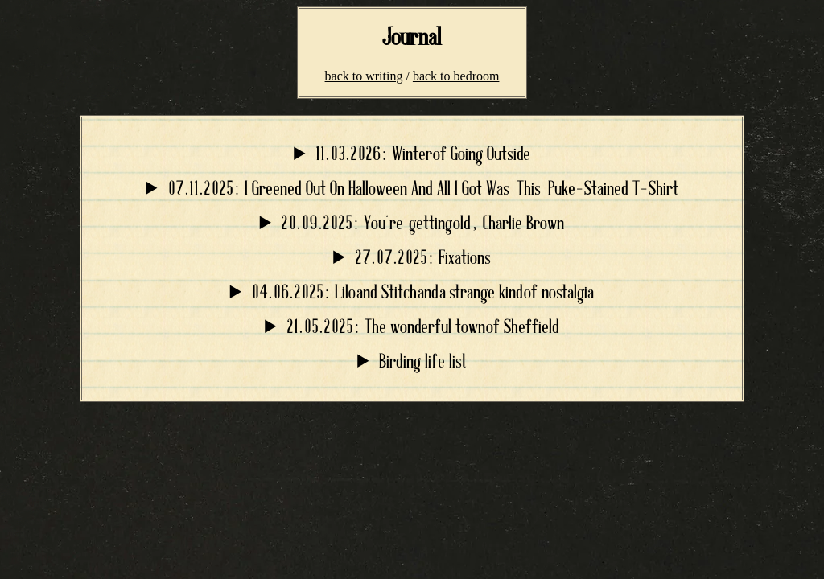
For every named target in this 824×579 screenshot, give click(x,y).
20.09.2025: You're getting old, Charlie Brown (422, 224)
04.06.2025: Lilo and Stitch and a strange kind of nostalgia (422, 293)
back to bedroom (456, 76)
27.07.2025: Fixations (423, 258)
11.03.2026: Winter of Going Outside (422, 155)
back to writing (364, 76)
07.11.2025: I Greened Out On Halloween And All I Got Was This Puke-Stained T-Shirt (422, 189)
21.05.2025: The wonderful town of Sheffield (422, 328)
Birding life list (423, 362)
